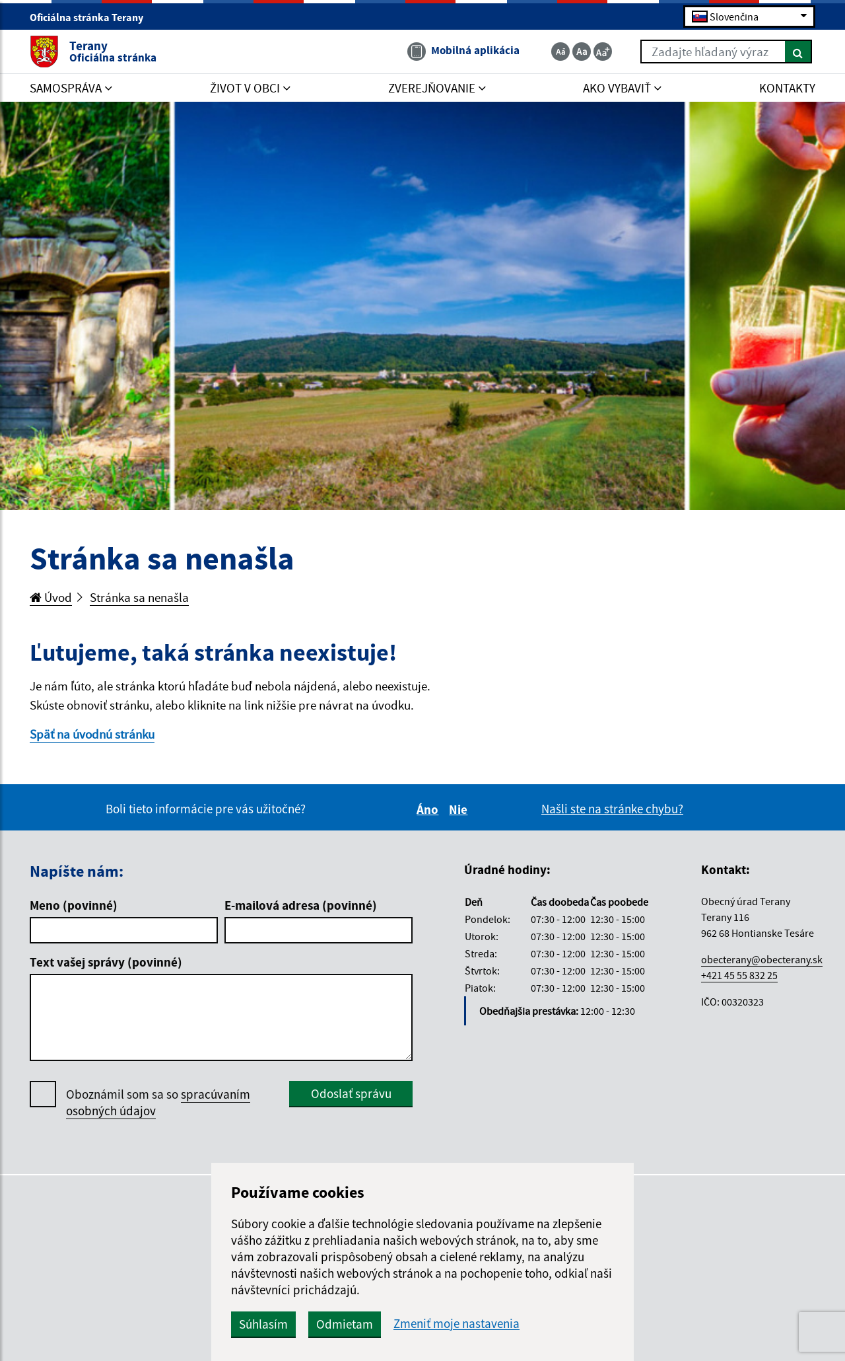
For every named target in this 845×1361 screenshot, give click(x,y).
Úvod (51, 597)
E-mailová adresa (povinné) (300, 905)
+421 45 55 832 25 (739, 975)
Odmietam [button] (344, 1324)
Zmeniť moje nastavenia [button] (456, 1323)
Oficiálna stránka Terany (92, 17)
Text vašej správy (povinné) (106, 962)
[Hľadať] (798, 51)
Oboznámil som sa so (158, 1102)
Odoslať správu (351, 1093)
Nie (460, 809)
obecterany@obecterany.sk (762, 959)
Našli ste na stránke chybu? (612, 809)
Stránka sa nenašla (139, 597)
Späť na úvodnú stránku (92, 734)
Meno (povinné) (74, 905)
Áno (429, 809)
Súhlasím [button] (263, 1324)
